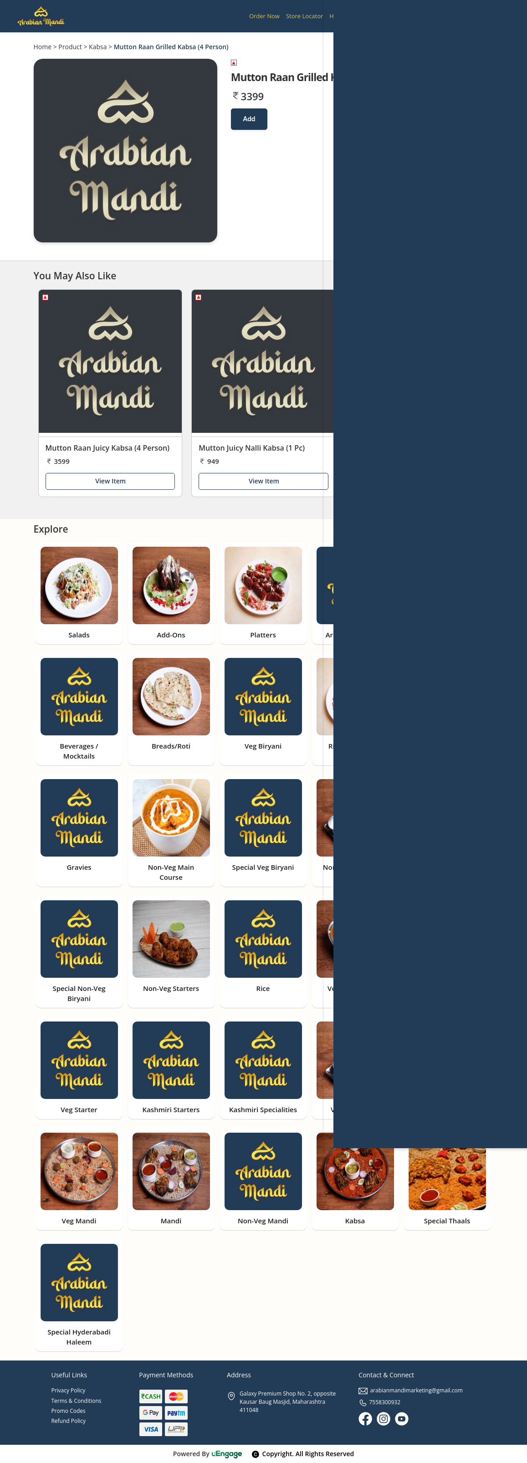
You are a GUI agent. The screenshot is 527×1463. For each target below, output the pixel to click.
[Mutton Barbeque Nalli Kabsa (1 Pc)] (417, 363)
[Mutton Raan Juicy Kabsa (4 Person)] (110, 363)
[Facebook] (365, 1419)
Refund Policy (68, 1421)
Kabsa (98, 46)
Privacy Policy (68, 1390)
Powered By (208, 1453)
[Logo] (41, 16)
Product (70, 46)
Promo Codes (68, 1411)
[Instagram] (383, 1419)
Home (43, 46)
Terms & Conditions (76, 1401)
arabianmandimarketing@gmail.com (410, 1390)
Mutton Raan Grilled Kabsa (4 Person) (171, 46)
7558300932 (379, 1402)
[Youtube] (402, 1419)
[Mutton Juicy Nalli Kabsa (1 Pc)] (263, 363)
